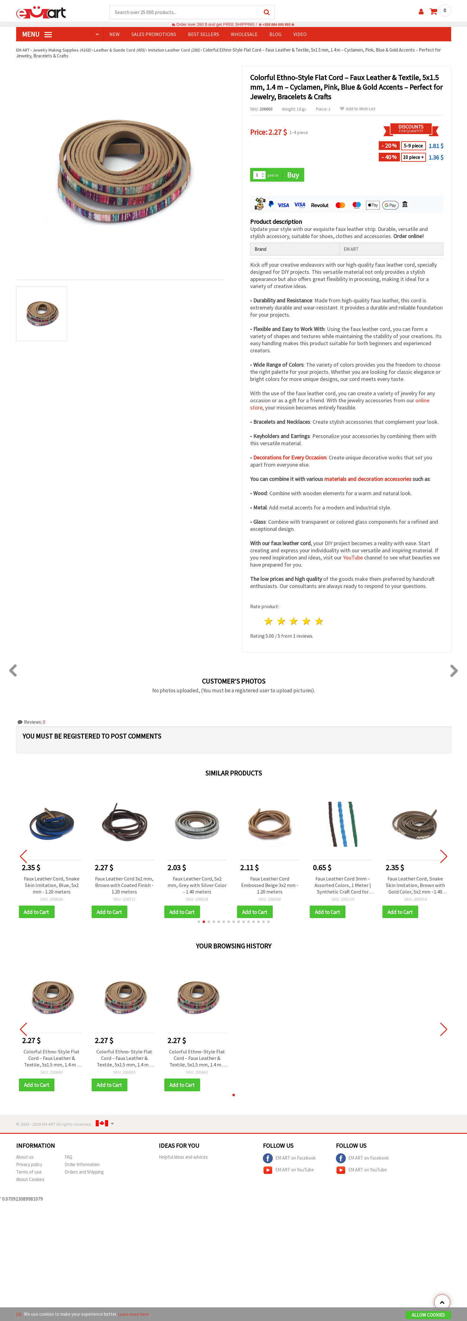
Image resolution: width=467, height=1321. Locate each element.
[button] (199, 924)
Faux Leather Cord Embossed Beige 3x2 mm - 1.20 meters (270, 886)
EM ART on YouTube (288, 1173)
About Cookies (30, 1183)
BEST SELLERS (203, 34)
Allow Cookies (428, 1315)
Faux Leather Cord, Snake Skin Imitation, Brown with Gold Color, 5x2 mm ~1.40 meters (415, 886)
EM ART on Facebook (289, 1162)
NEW (114, 34)
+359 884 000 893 (276, 24)
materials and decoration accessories (367, 479)
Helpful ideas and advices (183, 1160)
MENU (37, 34)
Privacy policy (29, 1168)
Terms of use (29, 1175)
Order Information (82, 1168)
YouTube (353, 558)
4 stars (306, 622)
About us (25, 1160)
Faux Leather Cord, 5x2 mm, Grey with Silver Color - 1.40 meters (197, 886)
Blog (275, 34)
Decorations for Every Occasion (289, 458)
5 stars (319, 622)
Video (300, 34)
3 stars (294, 622)
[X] (18, 1314)
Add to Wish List (357, 109)
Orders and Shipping (84, 1175)
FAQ (68, 1160)
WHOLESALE (244, 34)
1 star (269, 622)
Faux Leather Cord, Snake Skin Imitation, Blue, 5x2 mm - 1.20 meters (51, 886)
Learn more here (134, 1314)
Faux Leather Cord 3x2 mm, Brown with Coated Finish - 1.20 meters (124, 886)
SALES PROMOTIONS (153, 34)
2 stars (281, 622)
